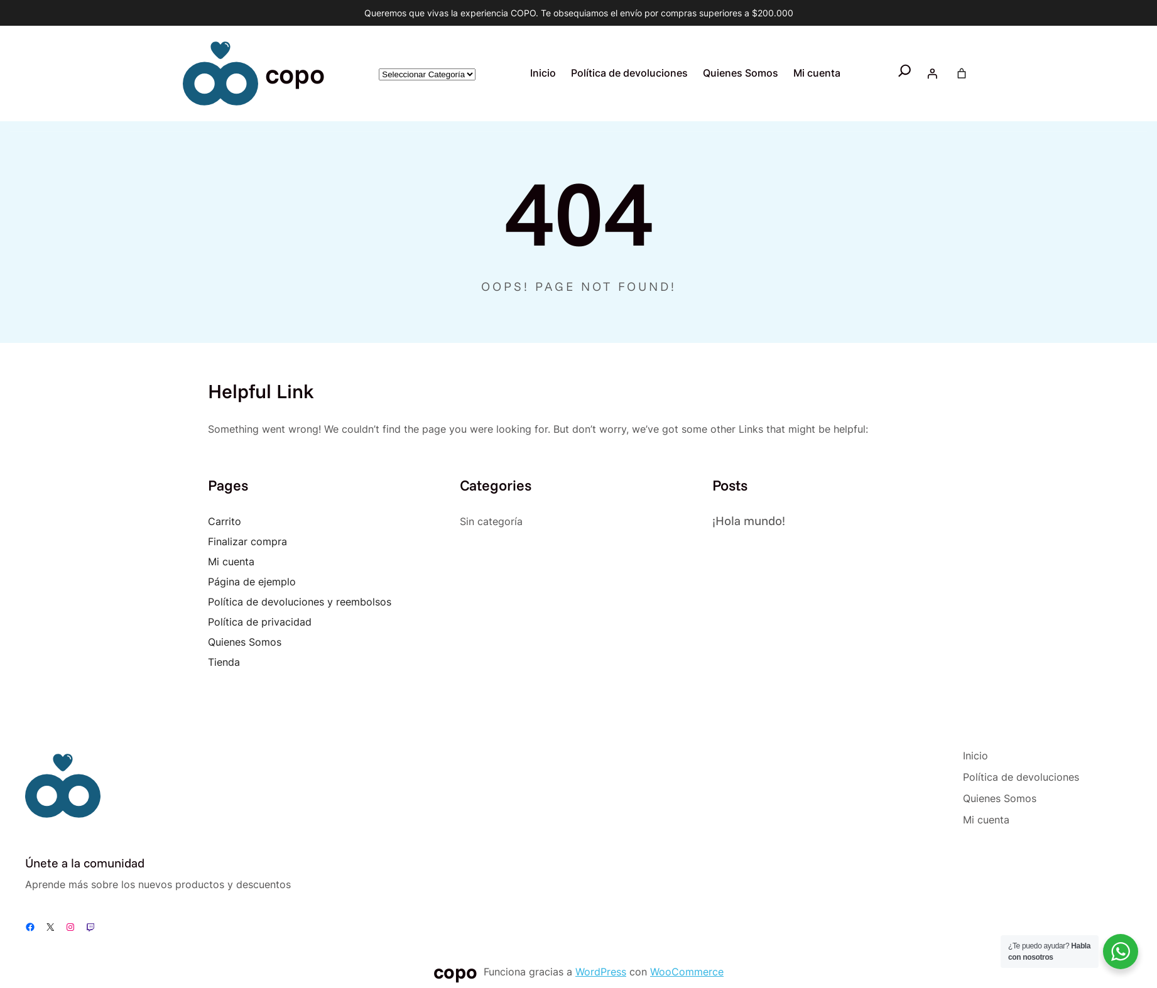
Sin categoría (491, 521)
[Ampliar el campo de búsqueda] (904, 73)
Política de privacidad (260, 622)
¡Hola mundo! (748, 520)
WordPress (600, 971)
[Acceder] (932, 73)
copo (295, 73)
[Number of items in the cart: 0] (961, 73)
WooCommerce (687, 971)
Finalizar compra (247, 541)
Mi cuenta (231, 561)
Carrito (224, 521)
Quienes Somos (244, 642)
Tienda (224, 662)
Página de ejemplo (252, 581)
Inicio (543, 73)
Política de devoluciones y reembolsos (299, 601)
